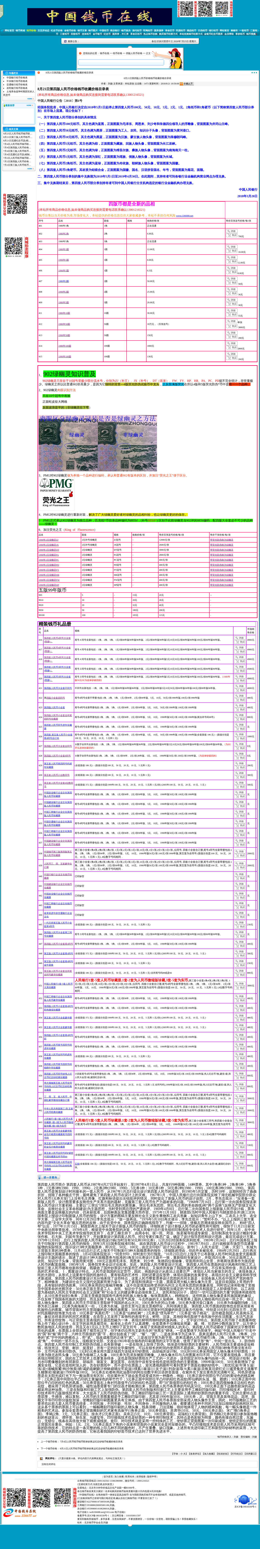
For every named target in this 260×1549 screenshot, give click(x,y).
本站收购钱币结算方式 (191, 34)
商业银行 (114, 30)
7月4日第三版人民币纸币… (17, 151)
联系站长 (130, 1476)
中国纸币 (104, 30)
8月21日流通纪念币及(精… (17, 140)
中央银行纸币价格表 (17, 81)
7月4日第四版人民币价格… (17, 147)
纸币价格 (31, 30)
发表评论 (194, 1453)
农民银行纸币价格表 (17, 88)
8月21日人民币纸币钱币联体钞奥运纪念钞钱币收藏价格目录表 (92, 1448)
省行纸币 (213, 30)
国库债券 (158, 30)
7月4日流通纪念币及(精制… (17, 154)
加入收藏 (208, 1453)
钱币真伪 (125, 30)
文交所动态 (43, 30)
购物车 (234, 30)
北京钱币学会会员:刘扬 (96, 1522)
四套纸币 (75, 34)
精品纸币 (191, 30)
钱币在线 (104, 53)
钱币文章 (82, 30)
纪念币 (107, 34)
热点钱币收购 (150, 34)
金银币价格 (70, 30)
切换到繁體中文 (165, 41)
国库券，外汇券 (120, 34)
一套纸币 (244, 30)
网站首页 (9, 30)
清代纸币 (137, 30)
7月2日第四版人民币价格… (17, 161)
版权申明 (151, 1476)
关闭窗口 (250, 1453)
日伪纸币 (202, 30)
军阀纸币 (147, 30)
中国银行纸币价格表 (17, 77)
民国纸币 (180, 30)
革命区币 (169, 30)
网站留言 (224, 30)
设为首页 (108, 1476)
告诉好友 (222, 1453)
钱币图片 (93, 30)
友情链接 (141, 1476)
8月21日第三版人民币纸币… (17, 137)
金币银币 (97, 34)
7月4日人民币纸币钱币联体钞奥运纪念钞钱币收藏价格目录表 (91, 1441)
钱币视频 (251, 34)
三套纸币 (64, 34)
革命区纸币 (136, 34)
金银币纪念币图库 (213, 34)
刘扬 (110, 83)
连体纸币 (86, 34)
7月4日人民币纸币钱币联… (17, 144)
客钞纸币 (240, 34)
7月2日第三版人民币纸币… (17, 165)
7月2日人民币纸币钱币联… (17, 158)
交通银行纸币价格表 (17, 84)
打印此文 (236, 1453)
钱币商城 (20, 30)
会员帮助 (229, 34)
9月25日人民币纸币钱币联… (17, 133)
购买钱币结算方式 (168, 34)
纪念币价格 (56, 30)
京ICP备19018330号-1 (245, 1505)
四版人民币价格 (134, 53)
